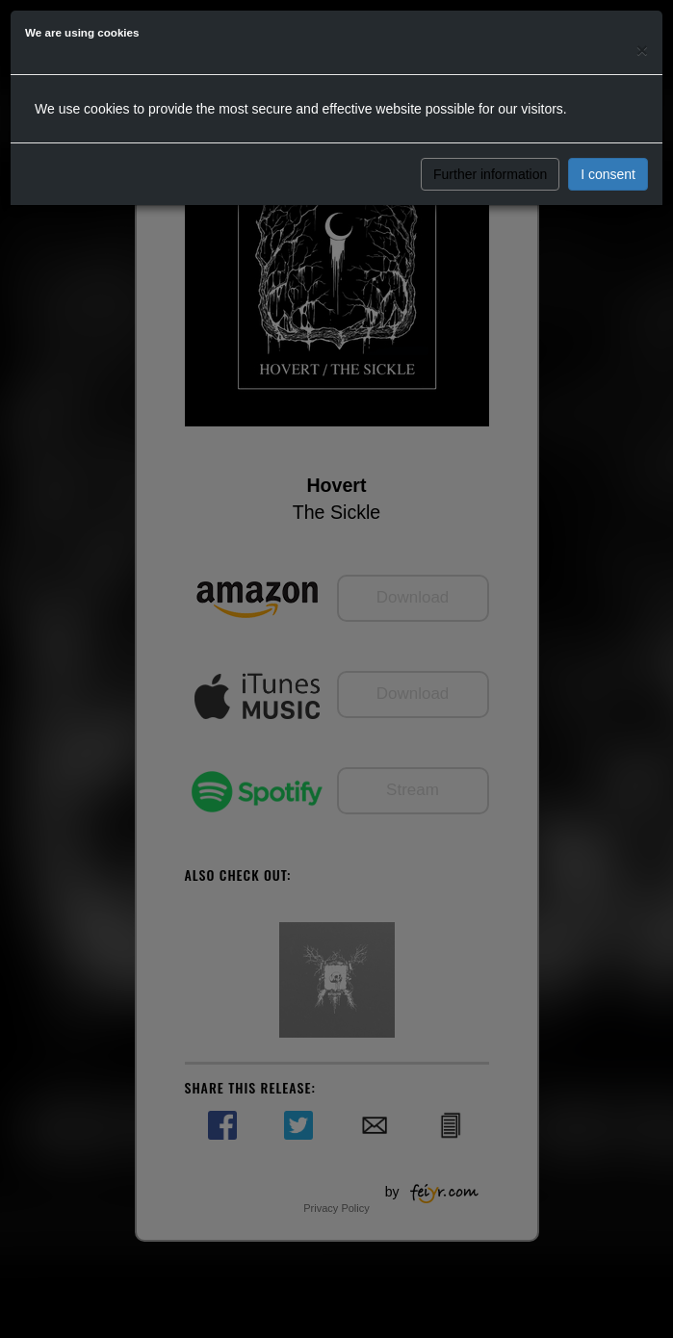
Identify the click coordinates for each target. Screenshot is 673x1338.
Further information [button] (490, 174)
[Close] (642, 49)
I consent (608, 174)
